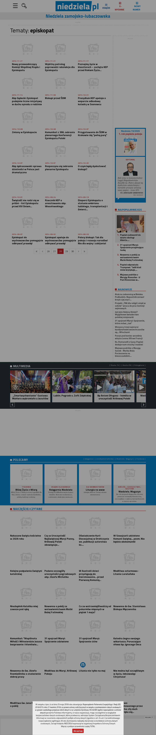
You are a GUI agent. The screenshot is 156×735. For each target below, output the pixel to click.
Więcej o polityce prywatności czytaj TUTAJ (78, 726)
